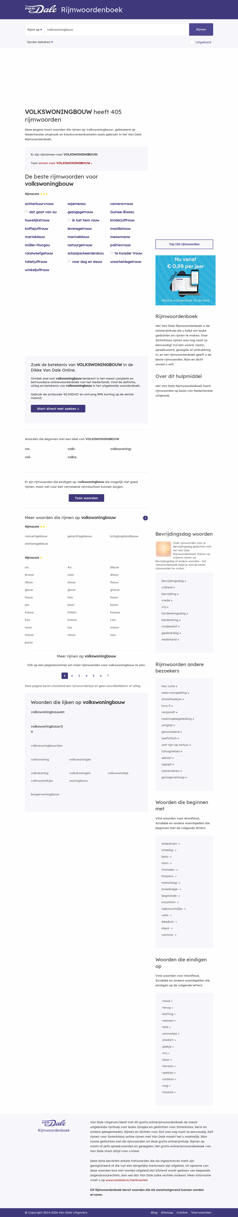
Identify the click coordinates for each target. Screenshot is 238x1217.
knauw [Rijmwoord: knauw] (115, 612)
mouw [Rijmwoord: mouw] (29, 635)
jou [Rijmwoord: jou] (27, 605)
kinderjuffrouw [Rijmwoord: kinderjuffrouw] (122, 220)
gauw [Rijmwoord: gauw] (29, 590)
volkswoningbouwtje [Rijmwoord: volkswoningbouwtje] (47, 728)
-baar (165, 1059)
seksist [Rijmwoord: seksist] (166, 758)
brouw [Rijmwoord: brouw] (29, 575)
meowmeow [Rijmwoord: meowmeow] (120, 237)
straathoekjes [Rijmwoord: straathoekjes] (171, 699)
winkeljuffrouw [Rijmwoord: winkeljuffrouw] (37, 270)
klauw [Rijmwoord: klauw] (29, 612)
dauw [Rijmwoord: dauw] (114, 575)
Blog (154, 1212)
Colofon (182, 1212)
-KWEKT (167, 1040)
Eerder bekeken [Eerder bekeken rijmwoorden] (38, 42)
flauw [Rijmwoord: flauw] (114, 582)
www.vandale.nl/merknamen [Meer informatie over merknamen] (127, 1180)
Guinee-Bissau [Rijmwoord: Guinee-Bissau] (122, 212)
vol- (28, 457)
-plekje (166, 1046)
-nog (164, 1086)
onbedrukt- (169, 843)
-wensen (167, 1020)
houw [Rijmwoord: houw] (114, 597)
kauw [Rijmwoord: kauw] (114, 605)
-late (164, 1027)
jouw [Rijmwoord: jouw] (71, 605)
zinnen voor (64, 163)
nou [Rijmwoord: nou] (113, 635)
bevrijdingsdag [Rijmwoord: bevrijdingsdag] (172, 581)
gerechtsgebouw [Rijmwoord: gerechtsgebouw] (80, 536)
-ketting (167, 1014)
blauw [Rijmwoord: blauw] (114, 567)
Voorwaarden (201, 1212)
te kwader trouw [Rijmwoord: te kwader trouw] (128, 253)
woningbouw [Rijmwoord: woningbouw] (78, 781)
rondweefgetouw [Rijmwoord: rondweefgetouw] (39, 253)
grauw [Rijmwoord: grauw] (115, 590)
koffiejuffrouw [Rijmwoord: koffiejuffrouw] (36, 228)
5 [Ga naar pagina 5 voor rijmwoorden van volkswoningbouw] (94, 676)
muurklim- (168, 902)
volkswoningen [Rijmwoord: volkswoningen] (80, 759)
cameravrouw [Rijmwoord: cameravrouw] (121, 204)
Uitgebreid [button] (203, 42)
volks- (72, 457)
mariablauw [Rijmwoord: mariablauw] (35, 237)
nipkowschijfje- (172, 909)
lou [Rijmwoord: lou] (70, 627)
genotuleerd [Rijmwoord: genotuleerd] (170, 732)
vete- (165, 915)
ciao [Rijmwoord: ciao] (71, 575)
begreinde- (169, 896)
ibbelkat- (168, 922)
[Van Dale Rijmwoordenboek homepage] (43, 9)
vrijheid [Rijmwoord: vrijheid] (166, 587)
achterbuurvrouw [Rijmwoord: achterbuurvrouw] (39, 204)
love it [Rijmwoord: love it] (165, 706)
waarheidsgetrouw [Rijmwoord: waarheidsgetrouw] (125, 262)
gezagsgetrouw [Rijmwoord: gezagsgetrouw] (80, 212)
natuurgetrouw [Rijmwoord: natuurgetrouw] (80, 245)
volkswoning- (121, 449)
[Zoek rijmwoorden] (67, 29)
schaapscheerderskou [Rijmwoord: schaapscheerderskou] (86, 253)
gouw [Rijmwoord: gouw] (72, 590)
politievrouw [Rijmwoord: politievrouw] (120, 245)
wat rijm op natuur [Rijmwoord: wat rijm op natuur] (175, 745)
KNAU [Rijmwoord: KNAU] (72, 612)
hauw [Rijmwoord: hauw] (29, 597)
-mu (164, 1053)
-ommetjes (169, 1033)
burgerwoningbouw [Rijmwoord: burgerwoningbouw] (45, 794)
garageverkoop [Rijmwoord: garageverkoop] (173, 777)
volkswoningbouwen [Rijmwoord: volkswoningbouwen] (47, 712)
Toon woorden (86, 498)
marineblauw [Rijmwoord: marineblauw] (78, 237)
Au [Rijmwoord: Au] (70, 567)
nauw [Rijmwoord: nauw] (72, 635)
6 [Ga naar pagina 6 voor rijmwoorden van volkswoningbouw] (101, 676)
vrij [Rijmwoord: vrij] (163, 607)
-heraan (167, 1066)
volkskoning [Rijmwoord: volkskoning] (39, 773)
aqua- (165, 928)
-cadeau (167, 1079)
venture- (167, 935)
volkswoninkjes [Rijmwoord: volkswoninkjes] (42, 781)
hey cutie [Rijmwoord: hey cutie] (168, 686)
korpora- (167, 876)
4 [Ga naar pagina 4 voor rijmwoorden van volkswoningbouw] (86, 676)
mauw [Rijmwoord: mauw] (114, 627)
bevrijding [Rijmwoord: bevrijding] (168, 594)
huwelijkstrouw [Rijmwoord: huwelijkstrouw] (37, 220)
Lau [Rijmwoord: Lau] (113, 620)
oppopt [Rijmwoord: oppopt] (166, 764)
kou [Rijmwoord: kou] (27, 620)
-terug (166, 1007)
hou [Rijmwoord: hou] (70, 597)
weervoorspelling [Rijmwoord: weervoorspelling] (174, 693)
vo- (27, 449)
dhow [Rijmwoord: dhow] (29, 582)
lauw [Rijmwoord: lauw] (28, 627)
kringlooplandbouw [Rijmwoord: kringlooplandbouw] (124, 536)
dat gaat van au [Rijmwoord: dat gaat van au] (42, 212)
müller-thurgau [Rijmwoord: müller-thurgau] (37, 245)
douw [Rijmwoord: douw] (72, 582)
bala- (165, 856)
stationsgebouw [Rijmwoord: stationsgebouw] (36, 543)
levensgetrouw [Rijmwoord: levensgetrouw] (80, 228)
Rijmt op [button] (33, 29)
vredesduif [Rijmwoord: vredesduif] (169, 626)
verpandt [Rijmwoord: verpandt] (168, 712)
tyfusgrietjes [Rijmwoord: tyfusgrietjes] (170, 751)
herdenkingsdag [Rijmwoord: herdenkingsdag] (173, 613)
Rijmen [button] (201, 29)
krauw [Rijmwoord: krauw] (72, 620)
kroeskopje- (170, 889)
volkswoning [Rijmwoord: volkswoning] (40, 759)
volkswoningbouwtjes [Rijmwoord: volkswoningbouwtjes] (46, 745)
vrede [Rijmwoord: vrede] (165, 600)
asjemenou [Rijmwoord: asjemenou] (77, 204)
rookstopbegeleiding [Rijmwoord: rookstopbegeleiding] (176, 719)
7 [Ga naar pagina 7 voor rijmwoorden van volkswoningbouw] (108, 676)
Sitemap (167, 1212)
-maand (167, 1092)
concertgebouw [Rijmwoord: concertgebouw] (36, 536)
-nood (165, 1001)
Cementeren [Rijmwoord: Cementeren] (170, 771)
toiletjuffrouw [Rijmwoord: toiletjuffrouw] (36, 262)
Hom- (165, 863)
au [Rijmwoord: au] (27, 567)
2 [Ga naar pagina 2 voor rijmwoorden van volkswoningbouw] (72, 676)
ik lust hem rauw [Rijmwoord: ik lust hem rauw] (85, 220)
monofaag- (169, 883)
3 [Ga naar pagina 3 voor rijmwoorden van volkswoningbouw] (79, 676)
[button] (145, 517)
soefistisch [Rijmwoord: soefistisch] (169, 738)
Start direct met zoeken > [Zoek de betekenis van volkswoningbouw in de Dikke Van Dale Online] (58, 409)
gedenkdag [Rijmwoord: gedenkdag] (170, 633)
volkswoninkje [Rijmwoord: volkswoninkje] (118, 773)
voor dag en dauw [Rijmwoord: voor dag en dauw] (87, 262)
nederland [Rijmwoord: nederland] (169, 639)
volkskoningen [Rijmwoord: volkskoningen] (80, 773)
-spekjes (167, 1073)
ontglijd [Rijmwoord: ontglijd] (167, 725)
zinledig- (167, 850)
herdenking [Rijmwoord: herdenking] (169, 620)
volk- (72, 449)
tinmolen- (168, 870)
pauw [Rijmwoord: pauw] (29, 642)
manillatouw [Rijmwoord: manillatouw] (120, 228)
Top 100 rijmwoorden (184, 244)
